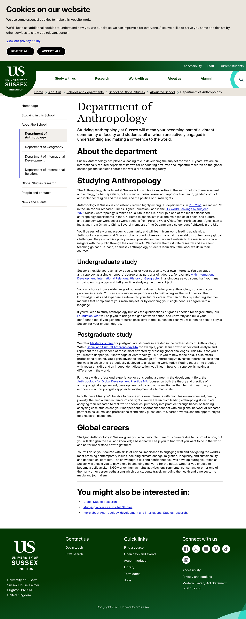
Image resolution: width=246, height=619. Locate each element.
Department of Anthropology (36, 135)
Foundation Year (88, 316)
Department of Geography (44, 147)
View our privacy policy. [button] (23, 41)
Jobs (127, 580)
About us (174, 78)
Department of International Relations (45, 172)
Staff (210, 66)
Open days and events (140, 554)
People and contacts (36, 193)
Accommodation (136, 560)
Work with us (138, 78)
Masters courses (102, 343)
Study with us (65, 78)
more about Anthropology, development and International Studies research (135, 512)
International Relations (112, 278)
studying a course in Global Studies (107, 507)
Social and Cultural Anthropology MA (112, 347)
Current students (232, 66)
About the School (34, 124)
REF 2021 (195, 205)
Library (129, 567)
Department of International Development (45, 158)
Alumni (206, 78)
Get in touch (74, 547)
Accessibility (193, 66)
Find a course (134, 547)
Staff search (74, 554)
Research (102, 78)
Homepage (30, 106)
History (135, 278)
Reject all (20, 51)
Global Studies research (100, 502)
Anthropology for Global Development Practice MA (112, 381)
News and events (34, 202)
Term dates (132, 574)
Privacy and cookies (197, 577)
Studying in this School (38, 115)
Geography (151, 278)
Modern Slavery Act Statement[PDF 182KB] (204, 585)
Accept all (51, 51)
